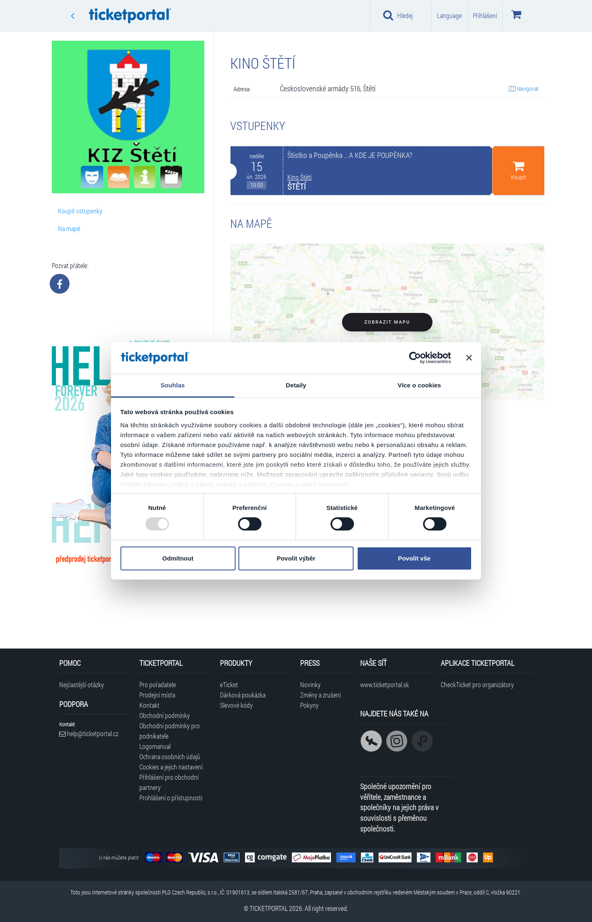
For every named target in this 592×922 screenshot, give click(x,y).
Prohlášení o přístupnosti (170, 797)
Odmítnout (178, 558)
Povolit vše (414, 558)
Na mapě (69, 228)
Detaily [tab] (296, 385)
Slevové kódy (236, 705)
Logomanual (155, 746)
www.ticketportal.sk (384, 684)
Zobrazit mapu (387, 322)
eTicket (229, 684)
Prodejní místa (157, 694)
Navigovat (524, 89)
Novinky (310, 684)
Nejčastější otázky (81, 684)
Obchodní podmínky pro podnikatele (169, 730)
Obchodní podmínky (164, 715)
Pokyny (309, 705)
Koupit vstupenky (80, 210)
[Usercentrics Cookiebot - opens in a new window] (415, 358)
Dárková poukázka (243, 694)
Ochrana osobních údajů (169, 756)
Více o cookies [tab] (419, 385)
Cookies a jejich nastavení (171, 766)
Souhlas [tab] (172, 385)
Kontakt (149, 705)
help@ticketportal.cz (88, 733)
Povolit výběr (296, 558)
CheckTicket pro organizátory (477, 684)
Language (449, 15)
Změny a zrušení (320, 694)
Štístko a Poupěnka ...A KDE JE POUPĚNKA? (349, 155)
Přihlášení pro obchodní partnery (169, 782)
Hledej (398, 15)
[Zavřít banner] (469, 358)
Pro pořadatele (157, 684)
